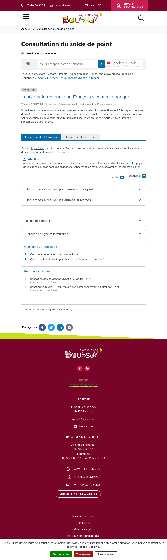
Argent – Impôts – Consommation (68, 73)
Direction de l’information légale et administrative (47, 309)
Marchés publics (87, 485)
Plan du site (83, 523)
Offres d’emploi (86, 477)
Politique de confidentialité (83, 536)
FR (92, 5)
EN (86, 5)
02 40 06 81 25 (83, 419)
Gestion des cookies (83, 516)
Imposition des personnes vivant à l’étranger (60, 278)
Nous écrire (83, 426)
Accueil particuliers (34, 73)
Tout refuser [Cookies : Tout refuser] (83, 554)
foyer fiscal (37, 148)
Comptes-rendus (87, 469)
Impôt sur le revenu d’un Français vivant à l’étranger (68, 77)
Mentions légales (84, 529)
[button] (83, 189)
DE (99, 5)
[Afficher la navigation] (26, 18)
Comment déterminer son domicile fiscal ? (55, 254)
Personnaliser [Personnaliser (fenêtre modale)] (106, 554)
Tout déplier (136, 176)
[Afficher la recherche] (141, 18)
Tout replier (115, 177)
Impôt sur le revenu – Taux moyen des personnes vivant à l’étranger (74, 286)
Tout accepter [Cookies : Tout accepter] (61, 554)
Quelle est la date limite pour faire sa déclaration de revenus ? (67, 259)
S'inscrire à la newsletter (78, 494)
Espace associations (130, 5)
